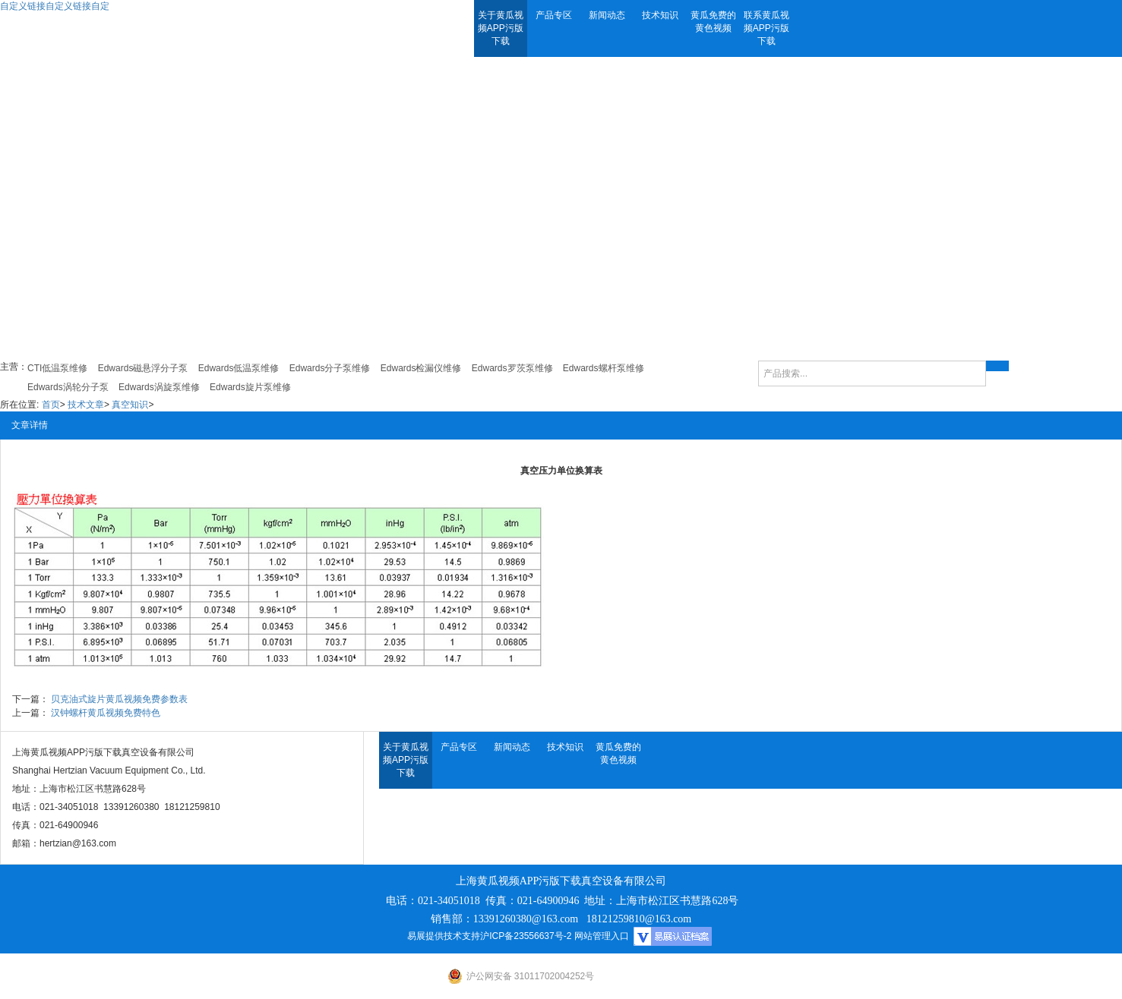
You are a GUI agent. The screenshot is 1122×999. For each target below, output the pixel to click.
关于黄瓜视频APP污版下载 (500, 28)
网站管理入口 (601, 936)
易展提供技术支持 (443, 936)
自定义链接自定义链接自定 (54, 6)
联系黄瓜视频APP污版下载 (766, 28)
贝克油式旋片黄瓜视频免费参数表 (119, 699)
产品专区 (554, 15)
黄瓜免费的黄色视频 (713, 21)
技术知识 (660, 15)
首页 (51, 404)
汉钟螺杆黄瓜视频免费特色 (105, 712)
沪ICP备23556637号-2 (525, 936)
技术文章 (86, 404)
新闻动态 (607, 15)
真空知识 (130, 404)
